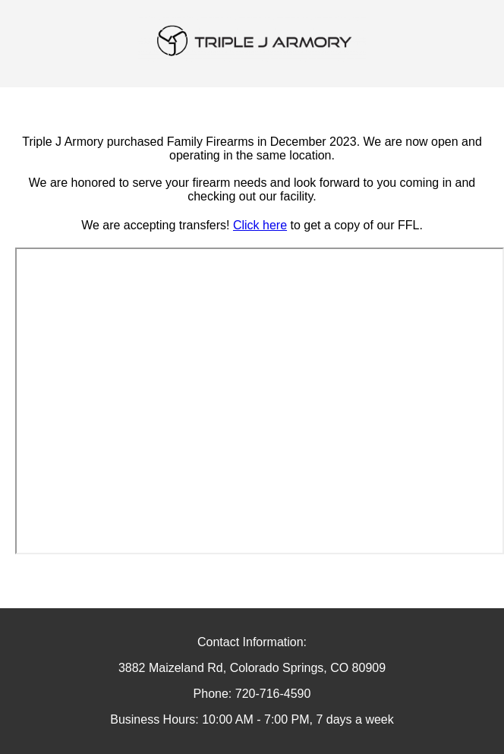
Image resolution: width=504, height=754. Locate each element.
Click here (260, 225)
